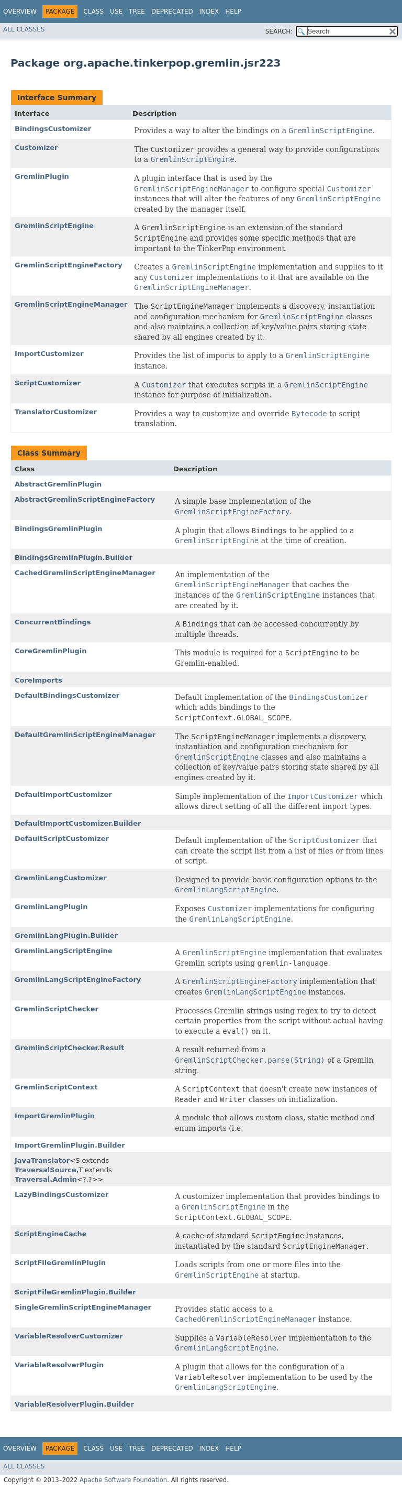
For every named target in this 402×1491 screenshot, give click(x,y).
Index (209, 11)
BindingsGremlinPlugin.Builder (73, 557)
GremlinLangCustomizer (61, 878)
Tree (137, 11)
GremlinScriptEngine (54, 226)
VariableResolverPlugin (59, 1365)
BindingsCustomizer (53, 129)
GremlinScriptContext (56, 1087)
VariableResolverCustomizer (68, 1336)
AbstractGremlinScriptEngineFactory (85, 499)
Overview (20, 11)
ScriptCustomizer (48, 383)
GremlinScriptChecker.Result (70, 1048)
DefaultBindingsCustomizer (67, 695)
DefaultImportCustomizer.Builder (78, 823)
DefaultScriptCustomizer (62, 838)
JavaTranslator (42, 1160)
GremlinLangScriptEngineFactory (78, 980)
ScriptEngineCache (51, 1234)
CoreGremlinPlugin (51, 651)
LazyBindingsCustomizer (61, 1194)
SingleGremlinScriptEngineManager (83, 1307)
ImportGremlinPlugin (55, 1116)
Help (233, 11)
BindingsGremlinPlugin (59, 529)
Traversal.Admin (46, 1179)
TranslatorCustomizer (56, 412)
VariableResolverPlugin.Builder (74, 1404)
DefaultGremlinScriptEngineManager (85, 735)
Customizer (36, 148)
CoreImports (38, 680)
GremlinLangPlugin (51, 907)
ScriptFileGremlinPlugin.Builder (75, 1292)
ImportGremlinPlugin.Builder (70, 1145)
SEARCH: (279, 31)
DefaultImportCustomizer (63, 794)
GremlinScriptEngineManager (71, 304)
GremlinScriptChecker (56, 1009)
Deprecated (172, 11)
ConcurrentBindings (53, 622)
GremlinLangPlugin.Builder (66, 935)
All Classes (23, 29)
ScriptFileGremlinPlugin (60, 1263)
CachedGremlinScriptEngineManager (85, 573)
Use (116, 11)
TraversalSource (45, 1170)
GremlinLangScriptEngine (64, 951)
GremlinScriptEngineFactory (68, 265)
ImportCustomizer (49, 354)
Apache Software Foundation (123, 1480)
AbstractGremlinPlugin (58, 484)
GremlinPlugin (42, 176)
